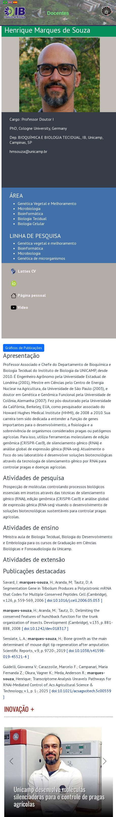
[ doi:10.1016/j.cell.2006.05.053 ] (73, 600)
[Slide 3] (67, 812)
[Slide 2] (58, 812)
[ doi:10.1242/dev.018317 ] (45, 628)
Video (19, 307)
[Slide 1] (49, 812)
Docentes (58, 13)
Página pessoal (28, 295)
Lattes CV (23, 271)
